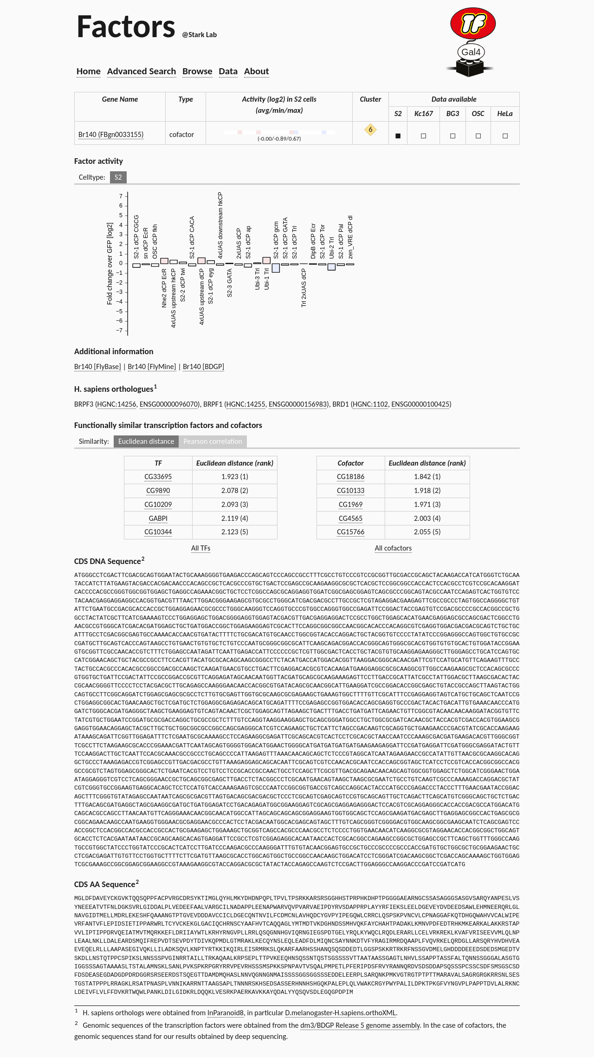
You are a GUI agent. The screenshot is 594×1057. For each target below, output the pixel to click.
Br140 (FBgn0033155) (111, 134)
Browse (197, 71)
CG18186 (350, 476)
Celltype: (92, 177)
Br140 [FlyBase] (97, 366)
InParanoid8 (225, 1012)
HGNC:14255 (245, 404)
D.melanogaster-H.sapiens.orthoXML (340, 1012)
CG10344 (158, 531)
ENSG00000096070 (169, 404)
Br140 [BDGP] (203, 366)
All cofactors (393, 548)
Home (89, 71)
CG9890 (158, 490)
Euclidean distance (146, 441)
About (256, 71)
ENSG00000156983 (298, 404)
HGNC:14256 (116, 404)
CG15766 (350, 531)
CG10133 (350, 490)
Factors (126, 25)
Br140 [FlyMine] (152, 366)
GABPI (158, 518)
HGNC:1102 (370, 404)
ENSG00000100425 (420, 404)
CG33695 (158, 476)
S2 (118, 177)
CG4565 (350, 518)
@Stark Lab (199, 34)
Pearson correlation (212, 441)
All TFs (200, 548)
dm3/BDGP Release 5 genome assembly (360, 1025)
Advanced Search (141, 71)
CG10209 (158, 504)
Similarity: (94, 441)
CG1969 (350, 504)
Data (228, 71)
